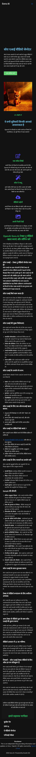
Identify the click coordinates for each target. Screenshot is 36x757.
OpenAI (33, 746)
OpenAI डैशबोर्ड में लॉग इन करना (14, 440)
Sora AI (6, 3)
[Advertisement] (18, 27)
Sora (18, 748)
